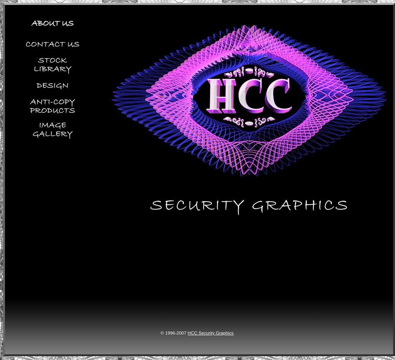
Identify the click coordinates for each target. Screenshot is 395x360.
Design (50, 85)
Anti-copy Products (50, 106)
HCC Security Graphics (211, 332)
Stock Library (50, 64)
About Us (50, 18)
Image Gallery (50, 139)
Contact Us (50, 42)
